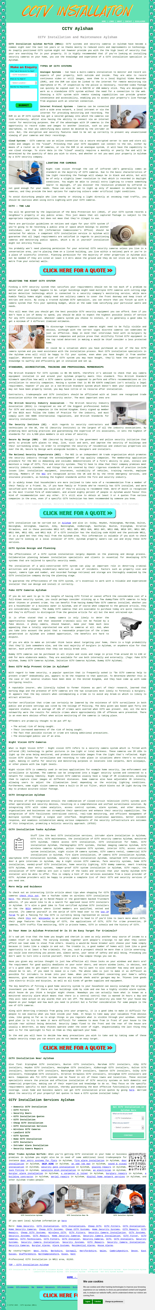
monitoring (70, 715)
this (28, 918)
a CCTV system (62, 94)
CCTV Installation (48, 1226)
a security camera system (102, 748)
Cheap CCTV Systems (51, 1229)
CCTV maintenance (55, 839)
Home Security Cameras (22, 1229)
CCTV (32, 141)
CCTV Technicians (30, 1239)
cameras (27, 654)
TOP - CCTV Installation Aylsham (29, 1265)
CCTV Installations (73, 1226)
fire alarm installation (89, 1160)
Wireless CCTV (57, 1232)
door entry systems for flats (39, 1160)
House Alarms (105, 1245)
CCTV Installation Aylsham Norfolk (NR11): (36, 44)
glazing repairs (101, 1167)
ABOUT (119, 21)
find (18, 1064)
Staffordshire (27, 1254)
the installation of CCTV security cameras (95, 839)
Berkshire (56, 1251)
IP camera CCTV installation (116, 855)
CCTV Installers (123, 1239)
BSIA (28, 908)
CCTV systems (74, 44)
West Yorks (40, 1251)
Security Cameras (93, 1239)
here (11, 899)
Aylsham (66, 523)
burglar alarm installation (26, 1173)
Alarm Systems (60, 1245)
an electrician (102, 1170)
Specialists (50, 1287)
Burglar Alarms (41, 1245)
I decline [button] (98, 1301)
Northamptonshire (48, 1254)
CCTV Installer (71, 1239)
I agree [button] (87, 1301)
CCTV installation (86, 1090)
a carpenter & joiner (74, 1173)
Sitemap (10, 1287)
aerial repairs (60, 1177)
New (33, 1287)
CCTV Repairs (130, 1229)
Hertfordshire (88, 1251)
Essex (65, 1254)
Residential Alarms (83, 1245)
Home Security (25, 1226)
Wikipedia (44, 918)
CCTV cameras (87, 200)
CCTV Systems (137, 1232)
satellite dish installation (58, 1170)
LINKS (111, 21)
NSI (44, 474)
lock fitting (16, 1170)
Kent (73, 1254)
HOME (104, 21)
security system (33, 599)
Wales (103, 1251)
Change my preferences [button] (114, 1301)
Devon (134, 1251)
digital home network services (106, 1177)
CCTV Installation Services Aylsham (41, 1100)
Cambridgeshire (119, 1251)
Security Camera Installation (107, 1232)
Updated (40, 1287)
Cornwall (71, 1251)
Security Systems (19, 1236)
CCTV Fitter (130, 1236)
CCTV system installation (57, 554)
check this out (29, 896)
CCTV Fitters (112, 1226)
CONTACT (128, 21)
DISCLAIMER (140, 21)
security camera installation (77, 858)
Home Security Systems (106, 1229)
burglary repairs (116, 1173)
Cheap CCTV (94, 1226)
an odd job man (80, 1164)
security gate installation (58, 1167)
